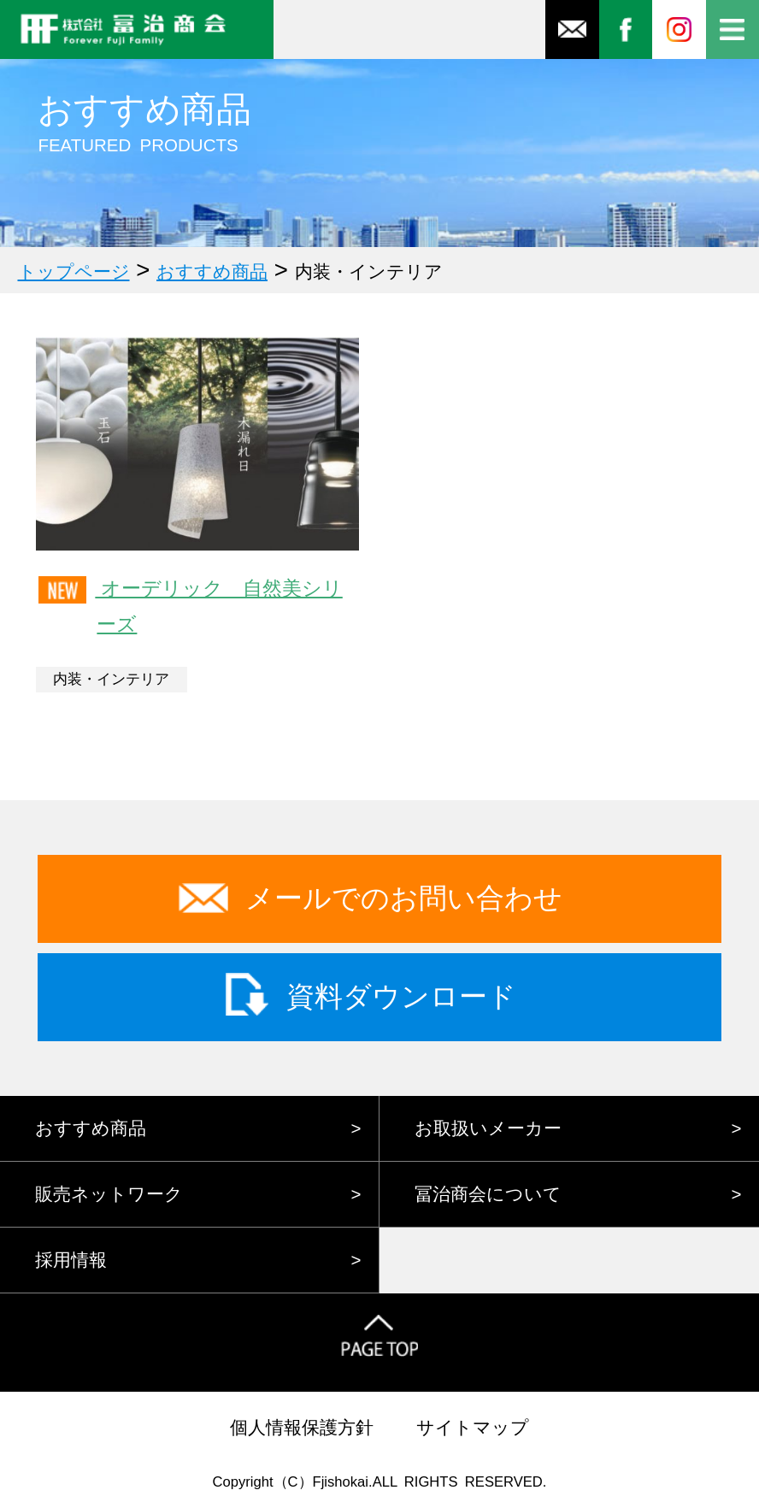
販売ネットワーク (109, 1194)
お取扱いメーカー (488, 1128)
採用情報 (71, 1259)
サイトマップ (472, 1427)
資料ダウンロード (401, 996)
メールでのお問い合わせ (403, 898)
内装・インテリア (111, 679)
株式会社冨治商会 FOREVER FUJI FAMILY (137, 29)
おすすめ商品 (90, 1128)
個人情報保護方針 (302, 1427)
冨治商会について (488, 1194)
